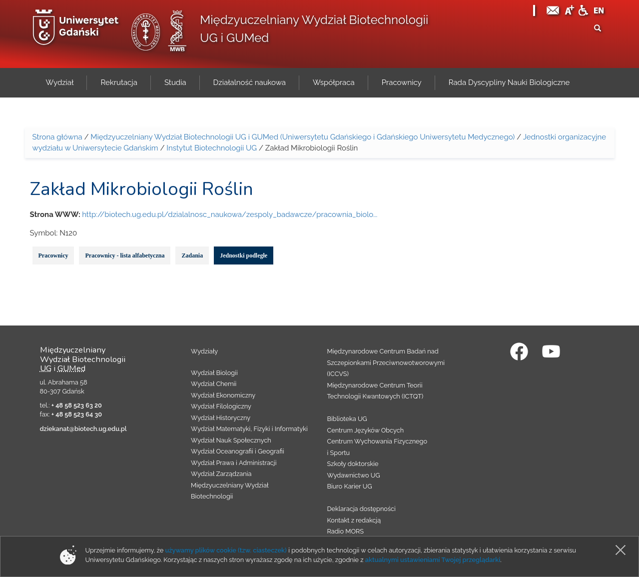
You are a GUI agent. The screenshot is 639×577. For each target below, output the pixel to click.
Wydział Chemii (213, 384)
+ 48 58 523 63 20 (76, 405)
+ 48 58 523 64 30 (76, 414)
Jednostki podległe (243, 255)
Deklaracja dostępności (361, 508)
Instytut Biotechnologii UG (211, 148)
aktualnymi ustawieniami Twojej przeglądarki (432, 560)
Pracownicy (53, 255)
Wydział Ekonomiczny (223, 395)
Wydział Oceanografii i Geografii (237, 451)
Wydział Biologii (214, 372)
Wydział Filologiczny (221, 406)
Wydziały (204, 351)
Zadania (192, 255)
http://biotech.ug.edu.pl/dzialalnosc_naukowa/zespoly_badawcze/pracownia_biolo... (229, 214)
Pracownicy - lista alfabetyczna (124, 255)
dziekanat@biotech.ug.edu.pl (83, 428)
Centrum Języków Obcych (365, 430)
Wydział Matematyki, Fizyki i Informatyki (249, 428)
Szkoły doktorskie (353, 464)
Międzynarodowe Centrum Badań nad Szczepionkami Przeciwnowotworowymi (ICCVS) (386, 363)
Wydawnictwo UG (353, 475)
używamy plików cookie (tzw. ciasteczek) (226, 550)
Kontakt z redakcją (354, 520)
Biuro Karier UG (349, 486)
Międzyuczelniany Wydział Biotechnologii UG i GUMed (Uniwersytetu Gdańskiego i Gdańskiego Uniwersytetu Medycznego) (302, 137)
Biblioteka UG (347, 418)
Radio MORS (345, 531)
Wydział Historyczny (220, 418)
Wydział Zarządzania (221, 474)
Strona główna (57, 137)
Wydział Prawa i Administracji (234, 462)
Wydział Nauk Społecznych (231, 440)
